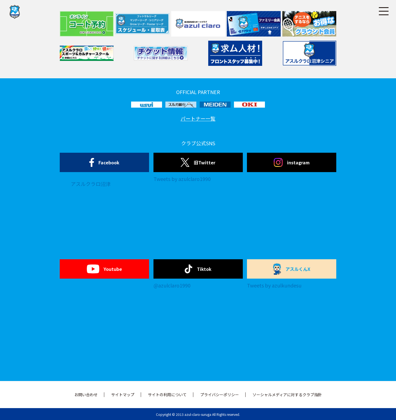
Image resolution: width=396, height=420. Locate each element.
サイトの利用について (167, 394)
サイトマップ (122, 394)
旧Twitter (198, 162)
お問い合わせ (86, 394)
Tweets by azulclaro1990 (182, 178)
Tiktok (198, 269)
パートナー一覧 (198, 118)
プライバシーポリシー (219, 394)
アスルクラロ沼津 (91, 183)
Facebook (104, 162)
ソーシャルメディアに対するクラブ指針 (287, 394)
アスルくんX (292, 269)
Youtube (104, 269)
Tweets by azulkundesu (274, 285)
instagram (292, 162)
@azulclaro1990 (172, 285)
